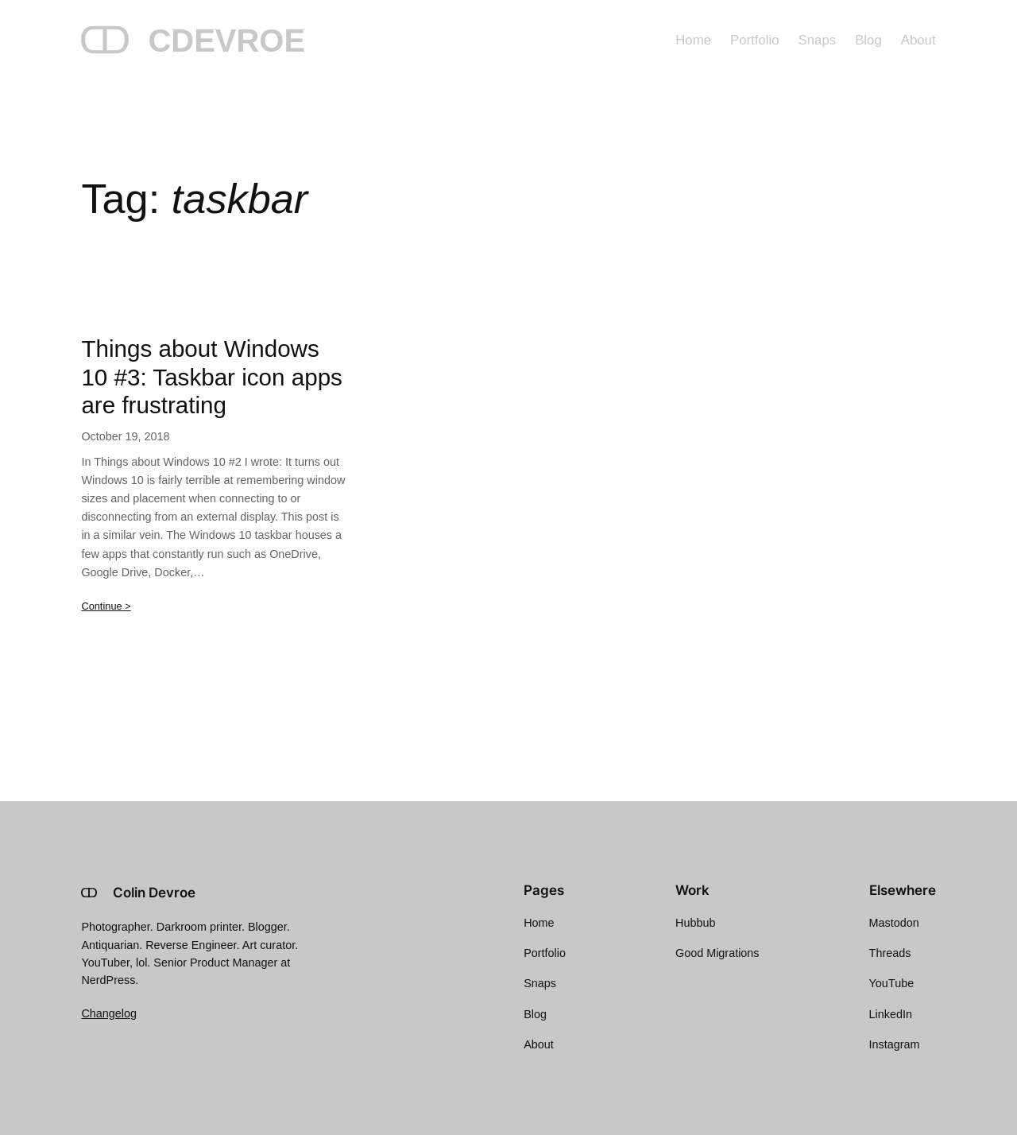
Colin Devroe (154, 893)
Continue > (105, 606)
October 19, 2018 (125, 436)
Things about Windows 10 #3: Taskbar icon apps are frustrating (211, 376)
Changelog (109, 1013)
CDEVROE (226, 40)
